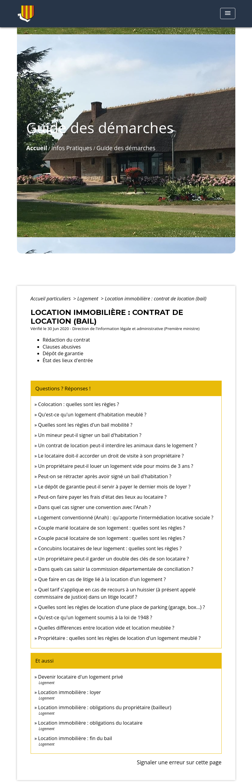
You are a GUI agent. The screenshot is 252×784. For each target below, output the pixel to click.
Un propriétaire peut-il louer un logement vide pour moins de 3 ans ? (115, 466)
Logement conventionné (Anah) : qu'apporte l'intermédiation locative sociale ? (125, 517)
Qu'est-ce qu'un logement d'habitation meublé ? (92, 414)
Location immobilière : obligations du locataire (90, 722)
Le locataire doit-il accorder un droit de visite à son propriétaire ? (111, 455)
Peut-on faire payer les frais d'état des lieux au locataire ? (102, 497)
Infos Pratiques (71, 148)
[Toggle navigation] (227, 13)
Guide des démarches (125, 148)
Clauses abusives (62, 346)
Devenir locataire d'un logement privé (80, 676)
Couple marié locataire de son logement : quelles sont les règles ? (111, 527)
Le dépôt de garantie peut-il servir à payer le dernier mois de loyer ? (114, 486)
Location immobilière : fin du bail (75, 738)
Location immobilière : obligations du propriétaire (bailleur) (104, 707)
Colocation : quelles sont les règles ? (78, 404)
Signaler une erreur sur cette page (179, 762)
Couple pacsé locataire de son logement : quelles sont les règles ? (111, 538)
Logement (88, 298)
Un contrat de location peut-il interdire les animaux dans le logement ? (117, 445)
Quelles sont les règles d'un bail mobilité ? (85, 425)
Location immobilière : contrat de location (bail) (156, 298)
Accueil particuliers (51, 298)
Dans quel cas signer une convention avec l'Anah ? (94, 507)
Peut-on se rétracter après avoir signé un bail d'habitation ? (104, 476)
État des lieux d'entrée (68, 360)
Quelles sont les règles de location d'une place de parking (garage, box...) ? (121, 607)
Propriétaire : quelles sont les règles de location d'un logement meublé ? (119, 638)
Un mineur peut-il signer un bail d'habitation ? (90, 435)
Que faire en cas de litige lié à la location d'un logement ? (102, 579)
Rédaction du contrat (66, 339)
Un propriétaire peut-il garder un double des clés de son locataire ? (113, 558)
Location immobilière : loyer (69, 692)
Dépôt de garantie (63, 353)
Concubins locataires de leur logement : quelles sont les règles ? (110, 548)
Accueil (36, 148)
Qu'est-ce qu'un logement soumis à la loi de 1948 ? (95, 617)
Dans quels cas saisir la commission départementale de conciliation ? (115, 569)
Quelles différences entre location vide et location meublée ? (106, 627)
